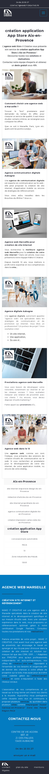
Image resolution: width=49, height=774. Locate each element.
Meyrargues (32, 705)
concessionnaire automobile (24, 539)
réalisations (37, 631)
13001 (24, 562)
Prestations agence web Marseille (24, 382)
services (25, 701)
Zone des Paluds (37, 708)
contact (6, 767)
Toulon (43, 705)
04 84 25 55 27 (22, 2)
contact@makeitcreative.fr (24, 5)
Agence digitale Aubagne (19, 311)
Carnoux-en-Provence (13, 708)
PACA (24, 545)
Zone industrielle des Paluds (24, 557)
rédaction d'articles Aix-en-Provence (24, 497)
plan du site (22, 767)
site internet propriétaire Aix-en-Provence (24, 504)
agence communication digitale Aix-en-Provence (24, 512)
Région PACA (8, 711)
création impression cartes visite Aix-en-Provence (24, 521)
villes (14, 705)
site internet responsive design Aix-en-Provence (24, 490)
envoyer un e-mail (25, 755)
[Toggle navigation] (43, 12)
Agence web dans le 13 (17, 448)
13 (24, 551)
